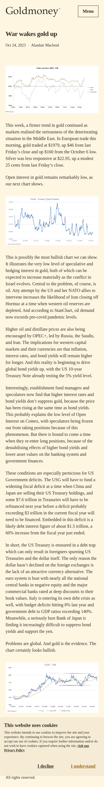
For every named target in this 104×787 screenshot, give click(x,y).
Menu (88, 11)
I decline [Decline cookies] (45, 766)
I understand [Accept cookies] (83, 766)
